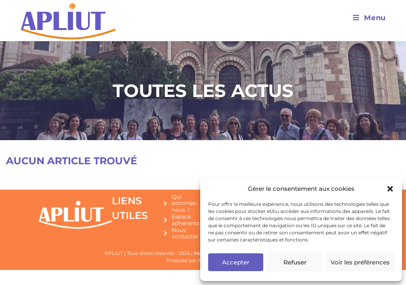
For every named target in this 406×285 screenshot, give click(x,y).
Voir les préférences (360, 262)
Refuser (294, 262)
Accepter (235, 262)
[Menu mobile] (369, 17)
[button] (390, 189)
